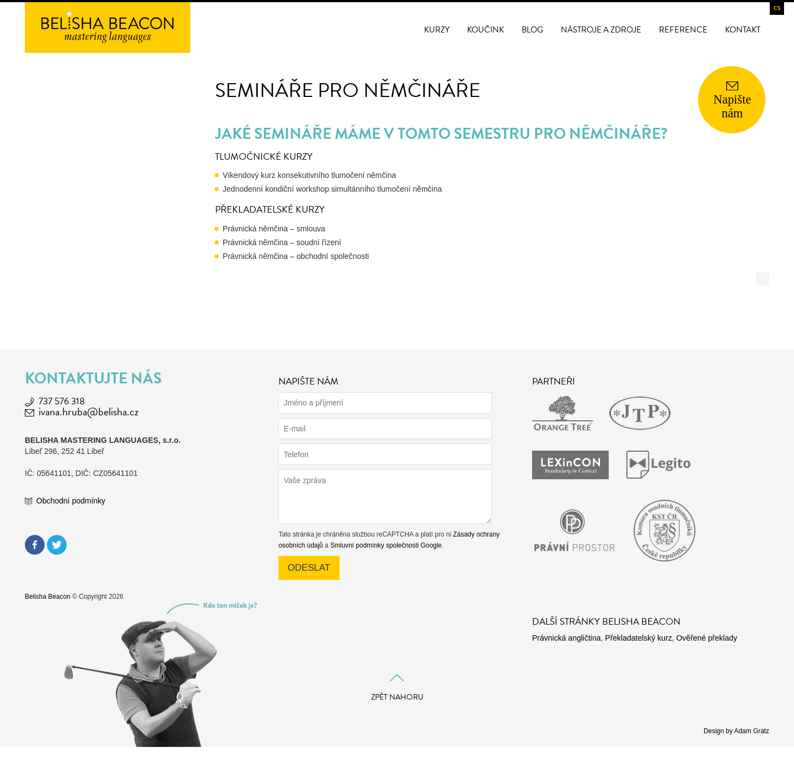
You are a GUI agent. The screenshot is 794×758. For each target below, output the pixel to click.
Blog (532, 30)
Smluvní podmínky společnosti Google (386, 545)
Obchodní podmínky (70, 500)
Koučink (485, 30)
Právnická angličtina (566, 638)
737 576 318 (62, 401)
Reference (683, 30)
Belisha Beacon (48, 596)
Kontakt (742, 30)
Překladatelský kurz (638, 638)
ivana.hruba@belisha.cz (88, 411)
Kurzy (436, 30)
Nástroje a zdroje (601, 30)
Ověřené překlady (706, 638)
